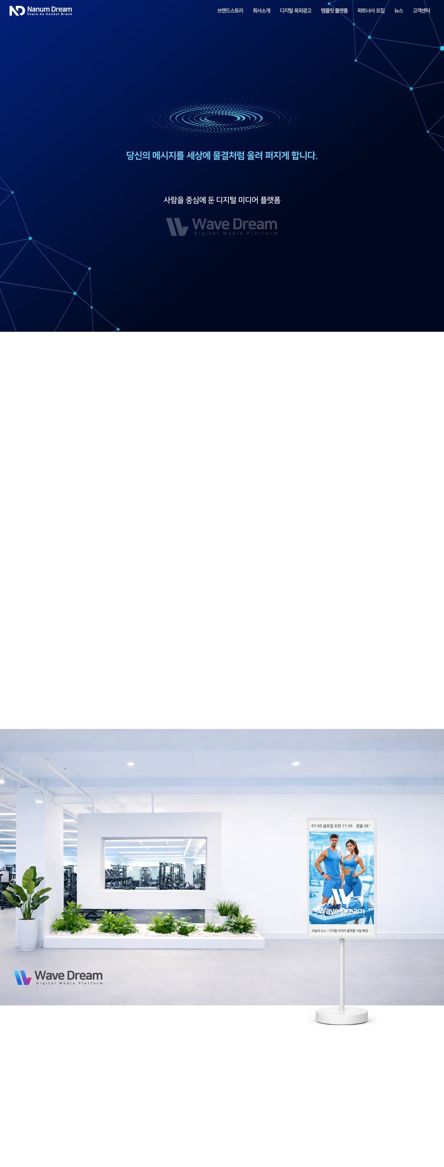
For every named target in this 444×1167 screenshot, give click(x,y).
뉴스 (398, 11)
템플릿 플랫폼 (334, 11)
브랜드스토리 (230, 11)
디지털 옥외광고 (295, 11)
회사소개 (261, 11)
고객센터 (421, 11)
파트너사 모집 (370, 11)
